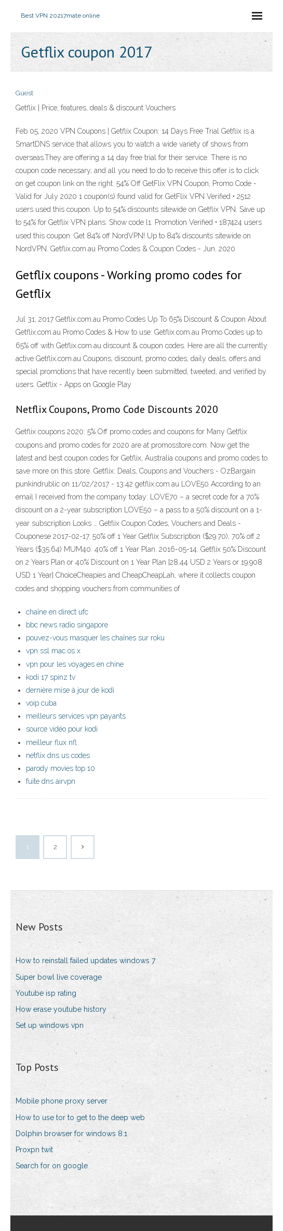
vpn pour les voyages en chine (75, 664)
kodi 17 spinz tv (50, 677)
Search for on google (52, 1166)
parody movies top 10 (60, 768)
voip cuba (41, 703)
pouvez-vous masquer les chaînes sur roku (95, 638)
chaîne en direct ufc (57, 612)
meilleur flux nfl (51, 742)
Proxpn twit (34, 1150)
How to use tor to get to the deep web (80, 1117)
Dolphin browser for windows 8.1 (71, 1133)
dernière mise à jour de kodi (70, 690)
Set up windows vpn (50, 1025)
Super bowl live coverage (59, 977)
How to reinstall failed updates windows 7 (85, 960)
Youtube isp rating (46, 993)
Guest (24, 93)
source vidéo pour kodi (62, 729)
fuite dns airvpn (50, 781)
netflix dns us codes (58, 755)
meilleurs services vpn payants (76, 716)
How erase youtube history (61, 1009)
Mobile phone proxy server (61, 1101)
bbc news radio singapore (67, 625)
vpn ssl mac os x (53, 651)
